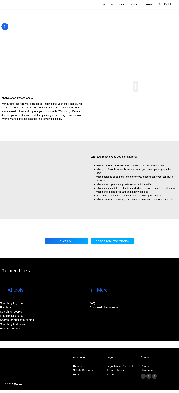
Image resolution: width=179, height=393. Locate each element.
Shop (122, 4)
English (167, 4)
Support (136, 4)
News (149, 4)
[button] (135, 87)
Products (108, 4)
